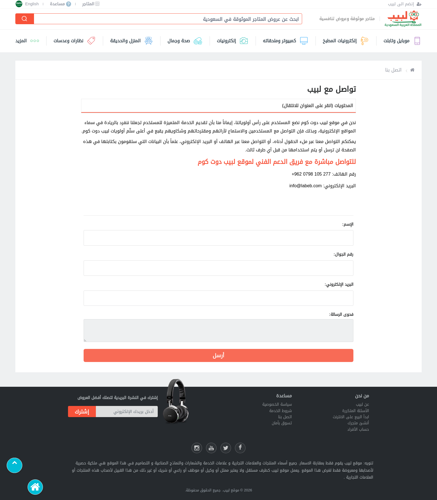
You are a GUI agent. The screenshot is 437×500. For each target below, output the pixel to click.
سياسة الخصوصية (277, 404)
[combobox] (165, 19)
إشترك (82, 412)
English (32, 4)
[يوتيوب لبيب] (211, 448)
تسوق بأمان (282, 423)
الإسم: (347, 224)
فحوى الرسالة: (341, 314)
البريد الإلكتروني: (339, 284)
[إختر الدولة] (19, 4)
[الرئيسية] (35, 487)
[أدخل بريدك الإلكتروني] (127, 411)
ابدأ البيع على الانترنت (351, 417)
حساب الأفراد (358, 429)
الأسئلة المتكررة (355, 411)
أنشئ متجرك (358, 423)
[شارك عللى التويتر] (226, 448)
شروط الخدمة (280, 411)
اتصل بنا (285, 417)
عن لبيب (362, 404)
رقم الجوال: (343, 254)
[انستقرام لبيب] (197, 448)
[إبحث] (25, 19)
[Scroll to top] (14, 465)
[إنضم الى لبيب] (405, 4)
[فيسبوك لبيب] (240, 448)
